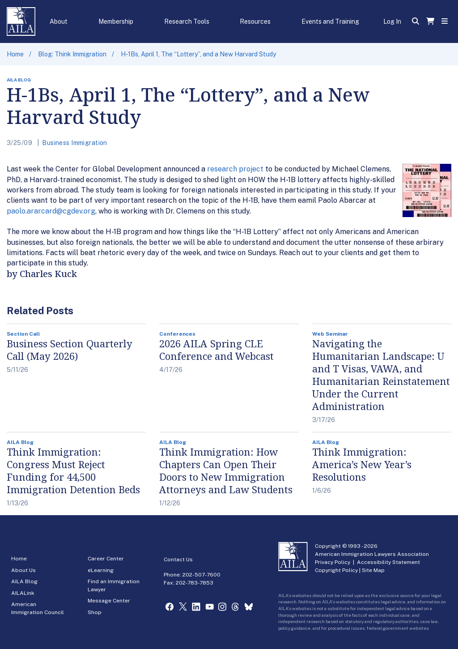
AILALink (22, 593)
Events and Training (330, 21)
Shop (95, 612)
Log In (392, 21)
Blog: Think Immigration (72, 54)
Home (15, 54)
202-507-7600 (201, 575)
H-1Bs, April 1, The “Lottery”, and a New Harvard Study (198, 54)
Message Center (109, 601)
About (59, 21)
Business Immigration (74, 142)
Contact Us (178, 559)
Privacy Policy (332, 562)
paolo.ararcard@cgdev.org (51, 211)
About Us (23, 570)
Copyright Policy (336, 570)
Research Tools (186, 21)
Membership (115, 21)
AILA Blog (24, 581)
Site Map (373, 570)
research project (236, 169)
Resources (255, 21)
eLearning (101, 570)
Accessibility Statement (388, 562)
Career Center (106, 558)
